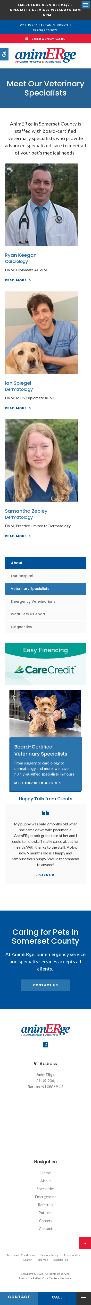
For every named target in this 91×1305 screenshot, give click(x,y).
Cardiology (16, 261)
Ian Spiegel (18, 383)
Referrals (45, 1204)
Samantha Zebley (26, 511)
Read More (16, 280)
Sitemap (43, 1259)
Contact (45, 1228)
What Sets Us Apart (28, 614)
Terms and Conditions (21, 1255)
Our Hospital (22, 575)
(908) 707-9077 (46, 30)
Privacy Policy (49, 1255)
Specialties (46, 1188)
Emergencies (45, 1196)
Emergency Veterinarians (33, 601)
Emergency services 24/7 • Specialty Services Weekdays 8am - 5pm (45, 10)
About (45, 1180)
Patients (45, 1212)
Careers (45, 1220)
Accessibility (72, 1255)
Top (85, 1243)
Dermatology (19, 389)
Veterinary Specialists (30, 588)
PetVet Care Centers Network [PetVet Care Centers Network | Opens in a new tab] (52, 1278)
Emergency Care (45, 39)
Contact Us (45, 985)
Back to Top (60, 1259)
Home (45, 1172)
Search (27, 1259)
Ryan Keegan (21, 255)
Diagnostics (21, 626)
